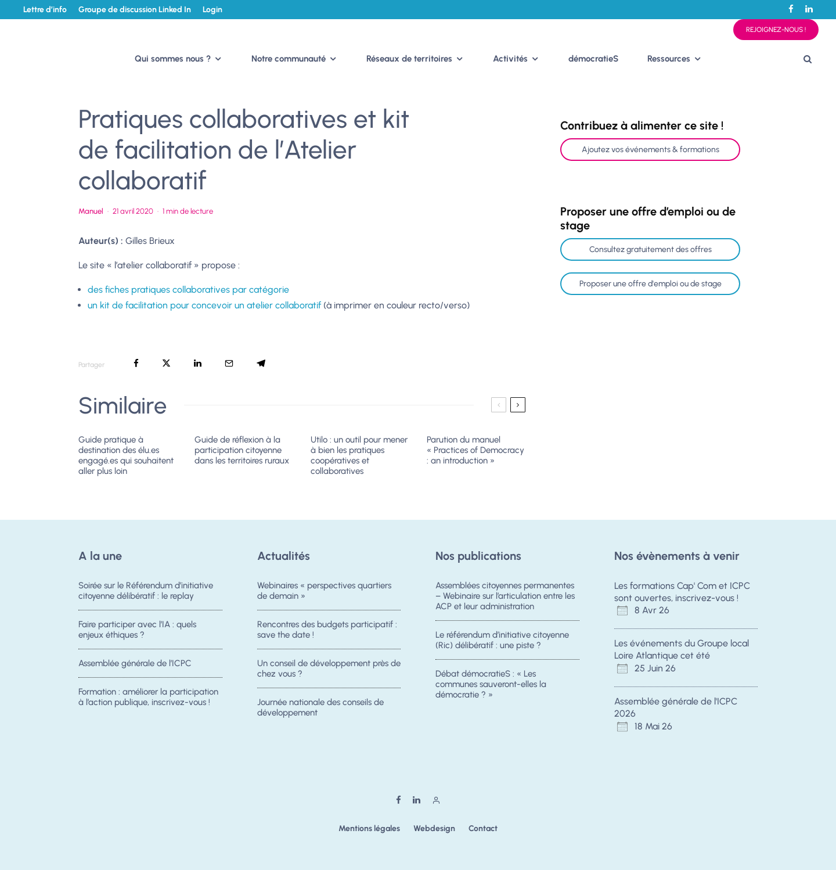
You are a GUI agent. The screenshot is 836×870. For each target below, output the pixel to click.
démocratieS (593, 58)
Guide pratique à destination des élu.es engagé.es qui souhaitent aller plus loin (126, 455)
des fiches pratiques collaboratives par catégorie (188, 289)
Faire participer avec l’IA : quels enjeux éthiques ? (137, 629)
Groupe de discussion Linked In (134, 10)
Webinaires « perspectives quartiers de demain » (324, 590)
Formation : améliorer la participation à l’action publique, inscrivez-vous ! (148, 700)
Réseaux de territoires (409, 58)
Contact (483, 828)
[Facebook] (791, 9)
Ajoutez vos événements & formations (650, 149)
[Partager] (136, 363)
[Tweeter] (166, 363)
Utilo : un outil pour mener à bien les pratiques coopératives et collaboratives (359, 455)
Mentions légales (369, 828)
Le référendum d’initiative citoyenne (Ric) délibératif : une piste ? (502, 640)
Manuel (90, 211)
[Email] (229, 363)
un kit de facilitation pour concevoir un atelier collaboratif (204, 305)
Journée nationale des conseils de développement (320, 710)
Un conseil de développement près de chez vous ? (329, 669)
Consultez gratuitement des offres (650, 249)
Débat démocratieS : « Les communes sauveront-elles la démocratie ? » (490, 684)
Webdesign (434, 828)
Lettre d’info (45, 10)
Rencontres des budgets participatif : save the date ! (327, 629)
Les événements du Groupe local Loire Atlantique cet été (681, 649)
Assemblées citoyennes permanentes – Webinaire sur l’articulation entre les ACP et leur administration (505, 596)
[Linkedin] (809, 9)
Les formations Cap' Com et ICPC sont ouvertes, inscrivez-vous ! (682, 591)
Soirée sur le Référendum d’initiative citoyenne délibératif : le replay (145, 590)
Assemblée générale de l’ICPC (135, 664)
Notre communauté (288, 58)
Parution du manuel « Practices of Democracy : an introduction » (475, 450)
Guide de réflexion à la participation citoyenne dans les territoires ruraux (241, 450)
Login (212, 10)
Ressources (668, 58)
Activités (510, 58)
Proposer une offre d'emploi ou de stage (650, 284)
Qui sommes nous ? (173, 58)
